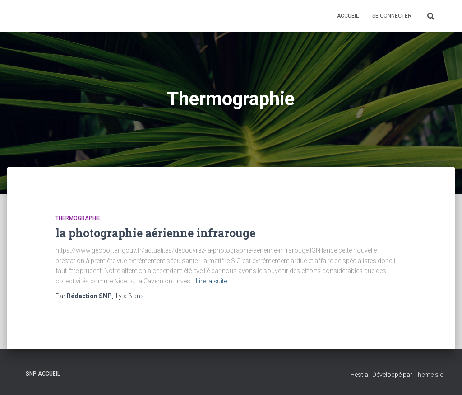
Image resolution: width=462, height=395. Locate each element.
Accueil (348, 16)
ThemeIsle (428, 374)
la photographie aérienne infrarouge (155, 233)
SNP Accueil (43, 374)
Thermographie (78, 218)
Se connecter (391, 16)
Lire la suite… (213, 281)
